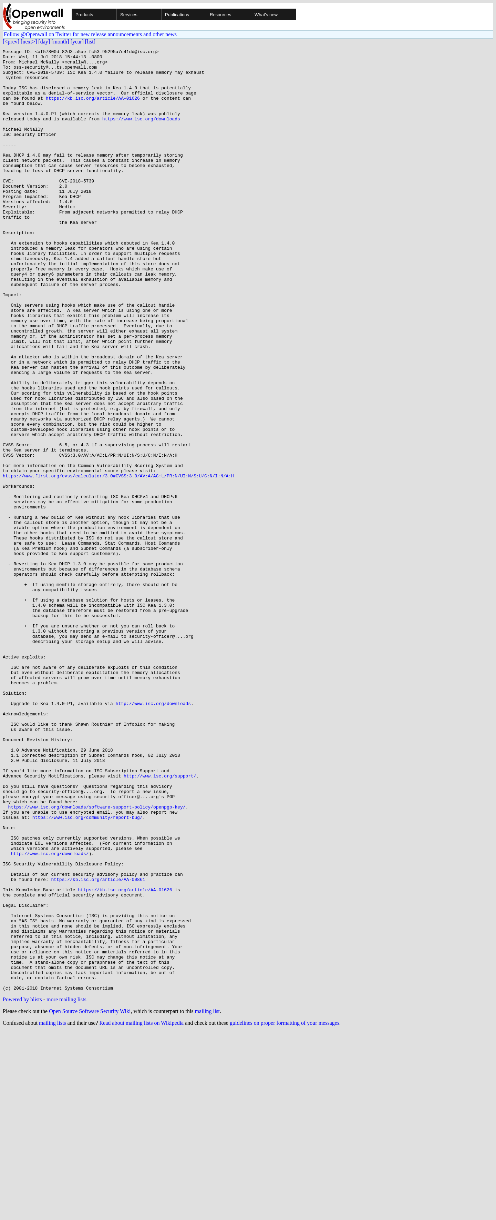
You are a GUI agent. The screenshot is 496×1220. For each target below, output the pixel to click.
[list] (90, 41)
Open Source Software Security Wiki (90, 1199)
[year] (77, 41)
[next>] (29, 41)
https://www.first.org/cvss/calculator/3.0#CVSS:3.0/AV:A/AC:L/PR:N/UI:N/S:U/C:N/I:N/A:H (118, 561)
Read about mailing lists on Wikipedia (141, 1211)
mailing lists (52, 1211)
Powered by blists (22, 1188)
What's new (266, 14)
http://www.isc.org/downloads (153, 835)
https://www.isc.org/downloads (141, 133)
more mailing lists (66, 1188)
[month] (60, 41)
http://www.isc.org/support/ (160, 922)
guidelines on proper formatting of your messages (284, 1211)
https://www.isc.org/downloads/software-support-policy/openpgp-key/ (97, 959)
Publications (177, 14)
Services (128, 14)
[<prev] (11, 41)
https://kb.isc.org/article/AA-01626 (93, 108)
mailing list (207, 1199)
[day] (44, 41)
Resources (220, 14)
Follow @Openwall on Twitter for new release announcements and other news (90, 34)
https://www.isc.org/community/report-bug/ (87, 971)
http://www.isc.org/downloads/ (50, 1015)
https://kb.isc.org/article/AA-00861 (98, 1046)
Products (84, 14)
